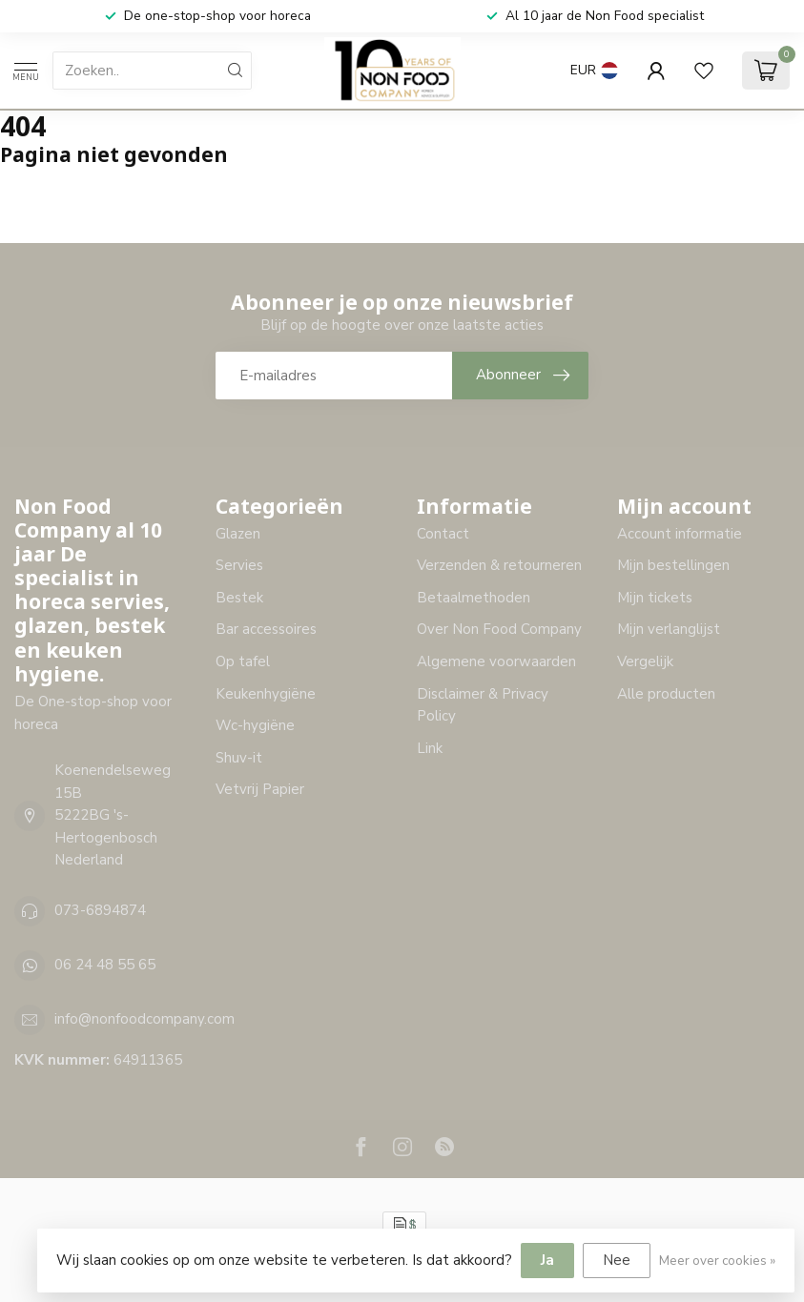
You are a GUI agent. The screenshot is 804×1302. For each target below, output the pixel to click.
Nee (616, 1260)
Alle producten (666, 693)
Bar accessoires (266, 629)
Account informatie (679, 533)
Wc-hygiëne (255, 725)
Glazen (238, 533)
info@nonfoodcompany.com (144, 1018)
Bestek (239, 597)
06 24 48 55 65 (104, 964)
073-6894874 (100, 910)
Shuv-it (239, 757)
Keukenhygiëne (266, 693)
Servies (239, 565)
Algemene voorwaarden (496, 661)
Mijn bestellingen (673, 565)
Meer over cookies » (717, 1260)
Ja (547, 1260)
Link (430, 748)
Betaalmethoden (473, 597)
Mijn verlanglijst (668, 629)
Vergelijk (645, 661)
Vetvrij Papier (260, 789)
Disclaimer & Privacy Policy (482, 705)
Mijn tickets (654, 597)
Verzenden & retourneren (499, 565)
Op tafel (243, 661)
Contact (443, 533)
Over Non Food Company (499, 629)
